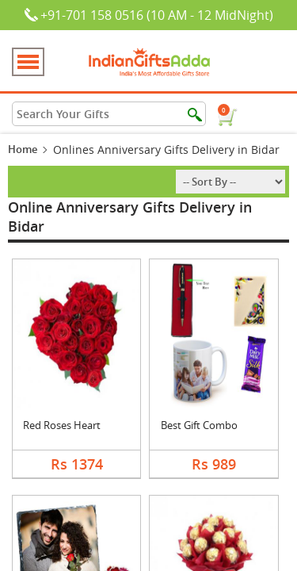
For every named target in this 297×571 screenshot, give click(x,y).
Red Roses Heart (62, 425)
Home (22, 149)
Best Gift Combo (199, 425)
